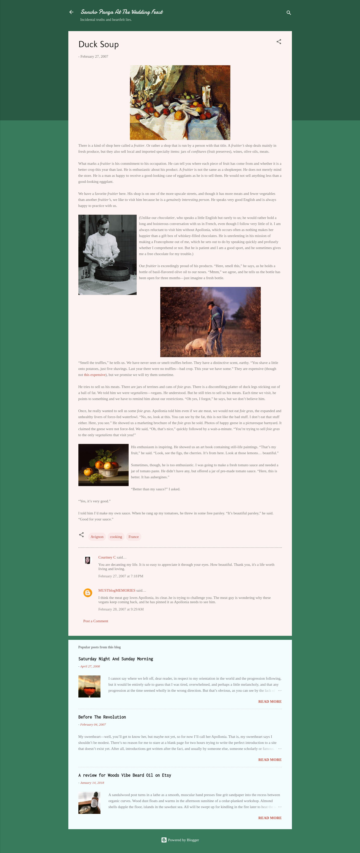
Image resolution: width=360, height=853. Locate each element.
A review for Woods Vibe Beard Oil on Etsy (124, 775)
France (134, 537)
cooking (116, 537)
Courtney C (107, 557)
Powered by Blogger (180, 840)
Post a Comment (95, 621)
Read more (270, 702)
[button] (279, 42)
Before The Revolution (102, 717)
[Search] (289, 13)
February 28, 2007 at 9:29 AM (121, 609)
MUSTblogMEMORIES (117, 590)
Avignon (97, 537)
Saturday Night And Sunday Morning (115, 659)
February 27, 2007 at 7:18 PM (120, 576)
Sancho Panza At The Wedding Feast (121, 12)
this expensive (94, 375)
